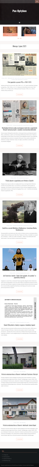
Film (13, 78)
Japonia (16, 78)
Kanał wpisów (6, 456)
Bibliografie (10, 78)
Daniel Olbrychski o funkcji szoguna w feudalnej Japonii (19, 325)
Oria (24, 465)
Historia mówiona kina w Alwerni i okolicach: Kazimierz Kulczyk (19, 374)
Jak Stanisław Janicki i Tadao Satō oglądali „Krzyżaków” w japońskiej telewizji (19, 276)
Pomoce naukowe (27, 78)
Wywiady (24, 371)
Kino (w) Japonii (21, 78)
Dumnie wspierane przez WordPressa (9, 465)
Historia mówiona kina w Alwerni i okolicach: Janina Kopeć (19, 425)
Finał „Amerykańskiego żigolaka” (30, 35)
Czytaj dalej (19, 94)
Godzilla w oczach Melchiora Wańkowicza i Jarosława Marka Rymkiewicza (19, 229)
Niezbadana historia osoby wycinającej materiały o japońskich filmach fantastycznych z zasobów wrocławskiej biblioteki (19, 129)
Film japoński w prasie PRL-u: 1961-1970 (19, 82)
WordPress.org (6, 460)
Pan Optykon (19, 11)
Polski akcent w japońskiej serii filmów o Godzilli (20, 180)
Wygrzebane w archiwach (22, 79)
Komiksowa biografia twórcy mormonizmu (10, 34)
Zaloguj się (5, 454)
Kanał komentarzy (7, 458)
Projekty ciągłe (14, 79)
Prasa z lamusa (34, 78)
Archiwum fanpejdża (17, 125)
